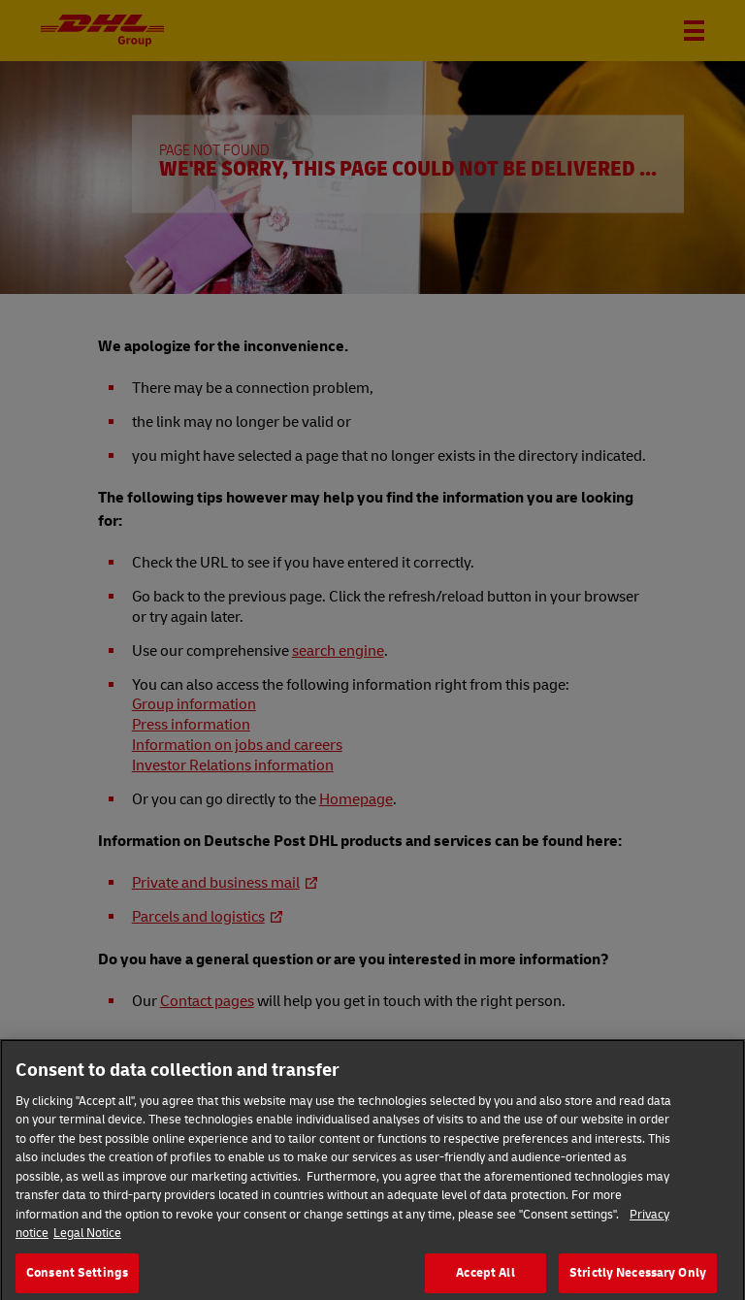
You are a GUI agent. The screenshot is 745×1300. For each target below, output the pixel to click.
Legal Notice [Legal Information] (87, 1244)
